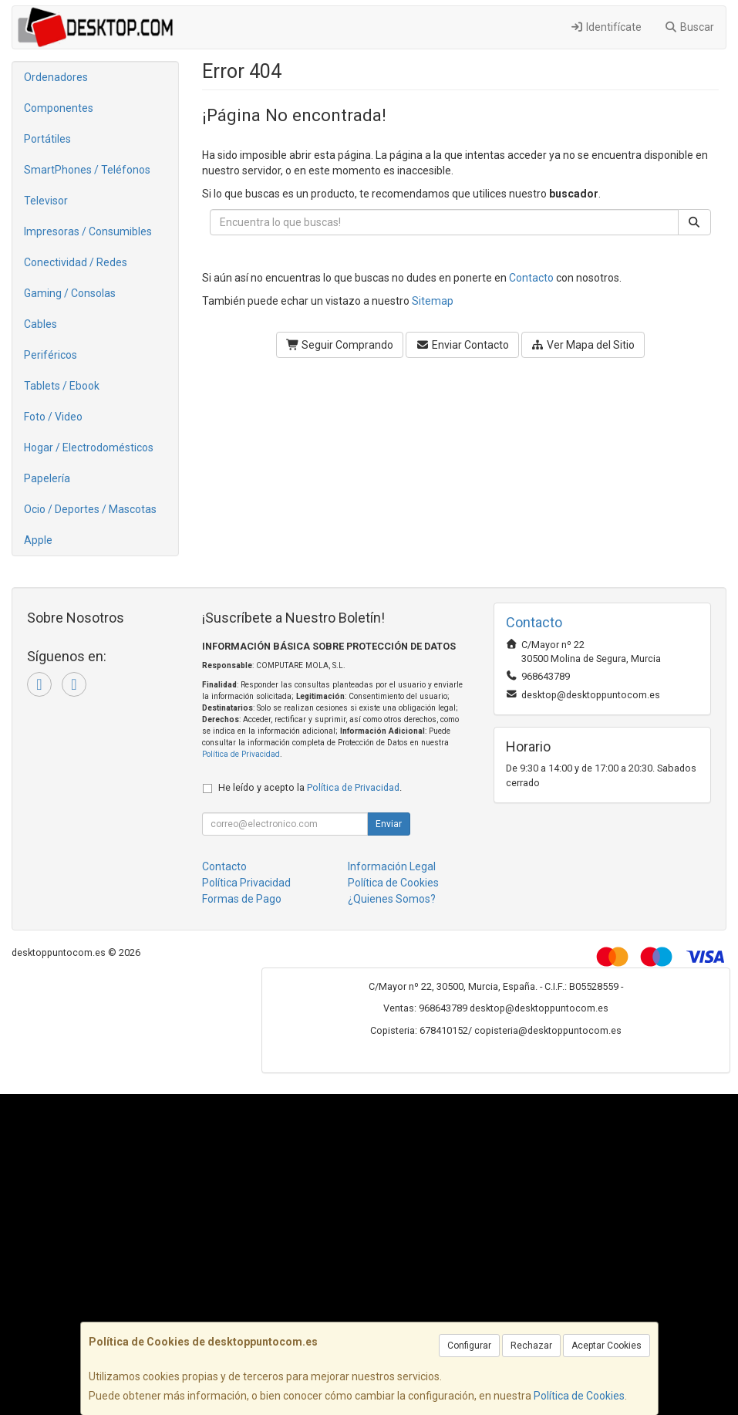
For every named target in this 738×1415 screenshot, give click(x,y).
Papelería (47, 478)
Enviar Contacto (462, 345)
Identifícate (606, 27)
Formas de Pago (241, 899)
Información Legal (392, 866)
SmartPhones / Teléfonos (87, 170)
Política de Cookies (579, 1396)
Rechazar (531, 1345)
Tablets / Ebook (61, 386)
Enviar (389, 824)
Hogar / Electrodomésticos (88, 447)
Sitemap (432, 301)
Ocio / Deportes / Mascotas (90, 509)
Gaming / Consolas (70, 293)
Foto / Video (53, 416)
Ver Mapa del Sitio (583, 345)
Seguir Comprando (340, 345)
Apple (38, 540)
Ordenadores (56, 77)
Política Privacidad (246, 882)
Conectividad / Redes (75, 262)
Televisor (46, 200)
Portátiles (47, 139)
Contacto (531, 278)
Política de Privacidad (241, 754)
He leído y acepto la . (310, 787)
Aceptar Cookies (606, 1345)
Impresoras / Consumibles (88, 231)
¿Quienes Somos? (392, 899)
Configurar (469, 1345)
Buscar (690, 27)
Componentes (58, 108)
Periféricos (50, 355)
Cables (40, 324)
